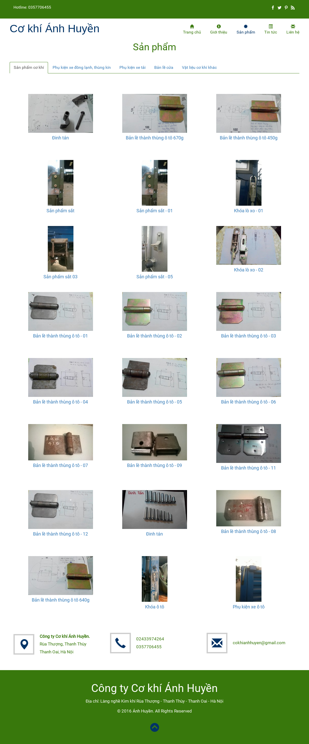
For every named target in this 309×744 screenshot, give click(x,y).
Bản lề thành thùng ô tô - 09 (154, 465)
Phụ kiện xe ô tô (249, 606)
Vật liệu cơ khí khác (199, 67)
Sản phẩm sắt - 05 (154, 276)
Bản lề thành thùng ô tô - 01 (60, 335)
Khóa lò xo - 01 (248, 210)
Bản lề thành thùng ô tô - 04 (60, 402)
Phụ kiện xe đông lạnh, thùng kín (82, 67)
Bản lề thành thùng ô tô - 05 (154, 402)
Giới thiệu (218, 29)
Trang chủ (192, 29)
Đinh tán (60, 137)
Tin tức (270, 29)
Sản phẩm (246, 29)
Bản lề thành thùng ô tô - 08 (248, 531)
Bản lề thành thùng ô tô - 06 (248, 402)
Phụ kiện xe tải (132, 67)
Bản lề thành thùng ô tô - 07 (60, 465)
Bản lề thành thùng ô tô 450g (248, 137)
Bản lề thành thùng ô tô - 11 (248, 468)
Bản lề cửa (163, 67)
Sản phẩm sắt (60, 210)
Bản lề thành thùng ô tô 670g (154, 137)
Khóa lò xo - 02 (248, 269)
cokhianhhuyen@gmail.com (259, 642)
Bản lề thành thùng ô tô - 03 (248, 335)
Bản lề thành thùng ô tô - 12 (60, 534)
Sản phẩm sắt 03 (60, 276)
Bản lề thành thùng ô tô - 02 (154, 335)
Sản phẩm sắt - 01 (154, 210)
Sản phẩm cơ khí (29, 67)
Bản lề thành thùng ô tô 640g (60, 600)
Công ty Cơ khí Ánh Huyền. (65, 636)
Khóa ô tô (154, 606)
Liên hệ (292, 29)
